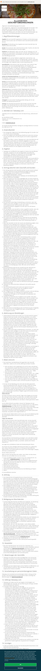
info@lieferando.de (10, 123)
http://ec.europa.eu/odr (9, 533)
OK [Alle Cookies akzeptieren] (20, 664)
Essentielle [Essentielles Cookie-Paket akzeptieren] (20, 668)
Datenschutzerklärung (17, 577)
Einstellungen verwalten (9, 658)
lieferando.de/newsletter (18, 548)
